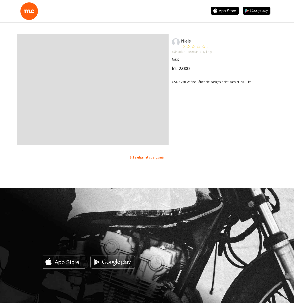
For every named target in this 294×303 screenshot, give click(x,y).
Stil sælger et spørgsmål (147, 157)
